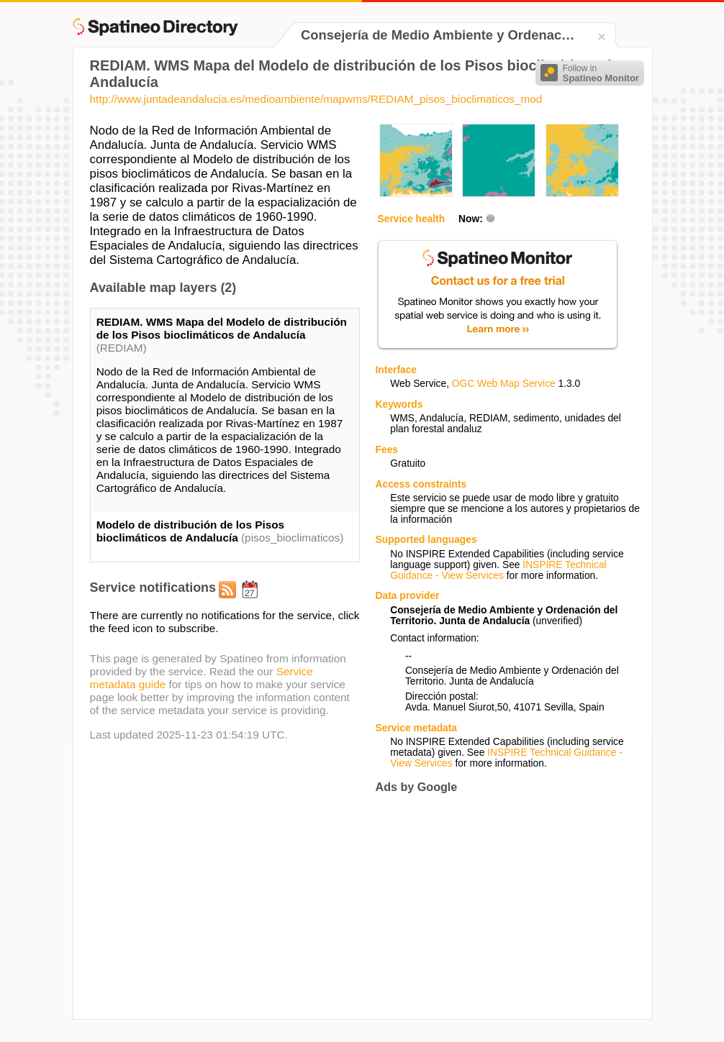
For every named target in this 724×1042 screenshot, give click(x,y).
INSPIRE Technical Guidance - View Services (498, 570)
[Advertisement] (496, 906)
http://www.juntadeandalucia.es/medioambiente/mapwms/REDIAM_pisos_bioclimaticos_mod (316, 99)
